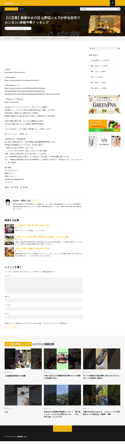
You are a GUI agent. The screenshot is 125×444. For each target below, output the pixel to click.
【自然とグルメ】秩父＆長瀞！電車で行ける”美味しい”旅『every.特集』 (42, 238)
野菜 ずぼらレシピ (97, 67)
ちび (7, 414)
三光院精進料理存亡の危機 (16, 377)
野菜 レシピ (95, 78)
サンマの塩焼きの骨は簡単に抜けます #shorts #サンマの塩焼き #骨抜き (99, 378)
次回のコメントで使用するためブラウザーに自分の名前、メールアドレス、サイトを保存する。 (36, 324)
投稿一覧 (35, 202)
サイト (7, 315)
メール (8, 306)
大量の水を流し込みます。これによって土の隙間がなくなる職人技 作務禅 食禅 (101, 415)
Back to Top (62, 432)
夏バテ (22, 10)
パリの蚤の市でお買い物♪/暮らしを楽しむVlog (33, 227)
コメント (8, 277)
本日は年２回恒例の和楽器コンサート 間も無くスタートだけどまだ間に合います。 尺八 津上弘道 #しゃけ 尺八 (62, 417)
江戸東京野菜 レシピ (23, 29)
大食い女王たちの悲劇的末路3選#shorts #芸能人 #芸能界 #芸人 (62, 378)
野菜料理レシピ (22, 439)
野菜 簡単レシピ (96, 89)
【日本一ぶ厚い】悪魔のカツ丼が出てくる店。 (33, 250)
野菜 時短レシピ (96, 83)
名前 (7, 298)
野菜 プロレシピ (96, 73)
